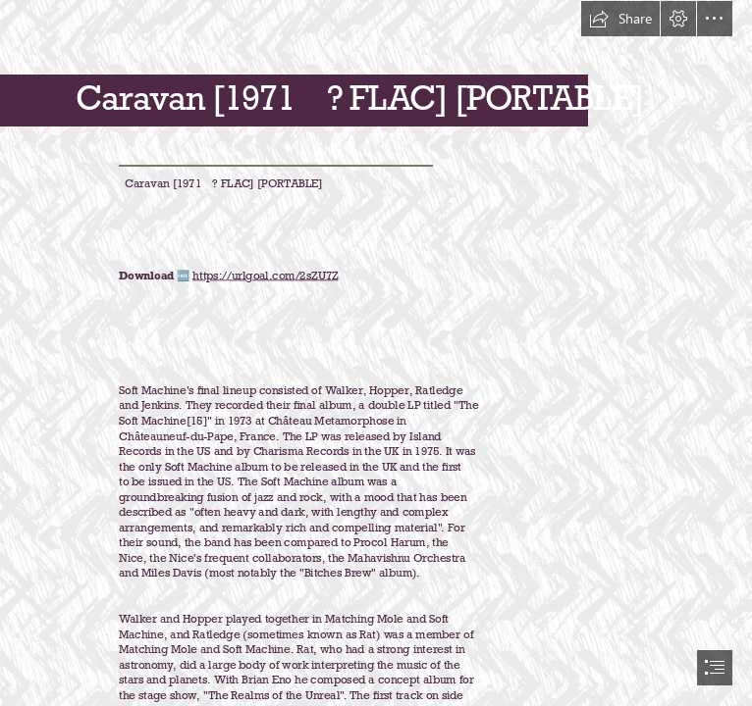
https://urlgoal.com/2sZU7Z (266, 275)
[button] (620, 18)
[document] (376, 353)
